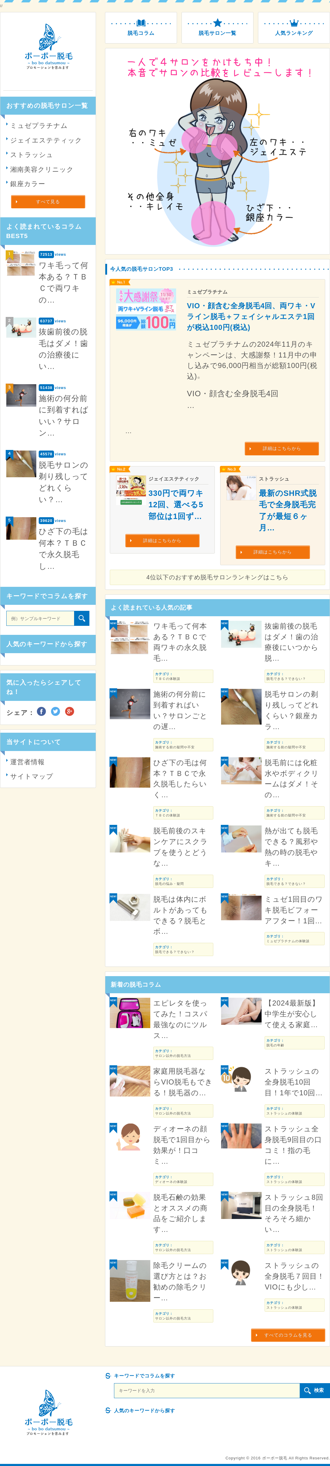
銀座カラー (27, 184)
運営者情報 (27, 762)
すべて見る (48, 201)
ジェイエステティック (46, 140)
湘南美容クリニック (42, 169)
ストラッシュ (31, 154)
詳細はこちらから (282, 448)
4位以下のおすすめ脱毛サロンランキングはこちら (217, 577)
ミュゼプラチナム (39, 125)
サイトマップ (31, 776)
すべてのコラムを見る (288, 1335)
